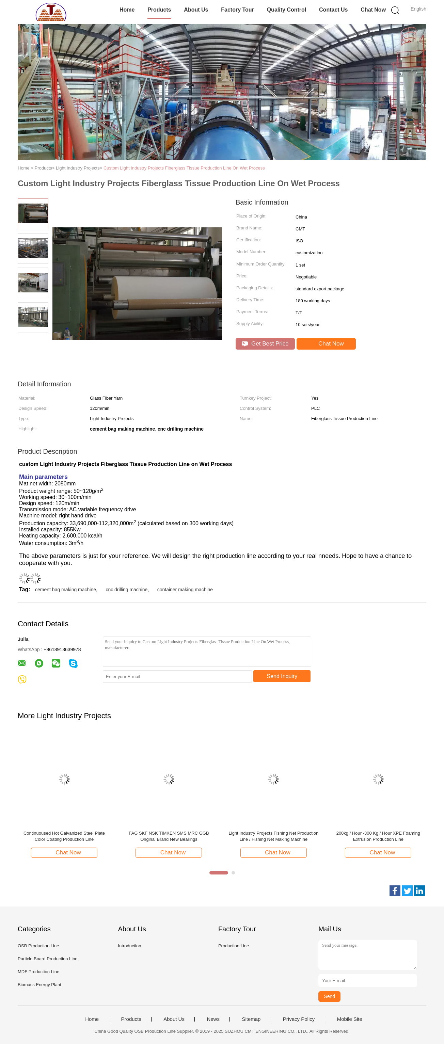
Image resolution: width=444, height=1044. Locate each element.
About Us (196, 10)
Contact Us (333, 10)
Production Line (233, 945)
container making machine (185, 589)
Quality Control (286, 10)
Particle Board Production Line (48, 958)
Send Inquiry (282, 676)
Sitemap (251, 1019)
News (213, 1019)
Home (127, 10)
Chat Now (373, 10)
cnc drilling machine (126, 589)
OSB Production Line (38, 945)
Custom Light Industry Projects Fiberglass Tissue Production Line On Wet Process (184, 168)
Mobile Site (349, 1019)
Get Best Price (265, 343)
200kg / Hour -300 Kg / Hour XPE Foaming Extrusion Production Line (378, 836)
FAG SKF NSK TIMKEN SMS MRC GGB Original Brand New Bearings (169, 836)
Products (159, 10)
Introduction (129, 945)
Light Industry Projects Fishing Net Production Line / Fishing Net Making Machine (274, 836)
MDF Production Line (38, 971)
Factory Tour (237, 10)
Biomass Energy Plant (39, 984)
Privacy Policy (299, 1019)
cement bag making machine (65, 589)
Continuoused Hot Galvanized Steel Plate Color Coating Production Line (64, 836)
